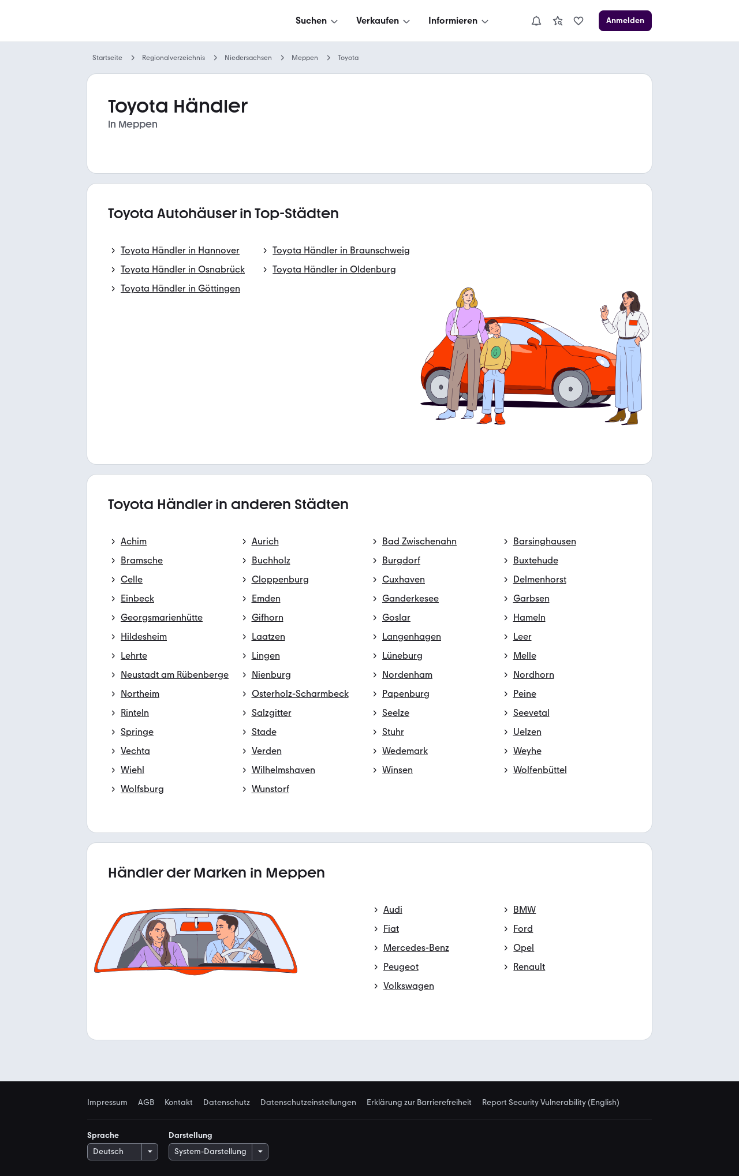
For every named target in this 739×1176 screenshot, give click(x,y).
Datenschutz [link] (226, 1102)
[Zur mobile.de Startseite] (173, 21)
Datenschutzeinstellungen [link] (308, 1102)
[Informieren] (459, 20)
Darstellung (190, 1135)
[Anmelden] (625, 20)
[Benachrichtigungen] (536, 20)
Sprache (103, 1135)
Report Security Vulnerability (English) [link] (550, 1102)
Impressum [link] (107, 1102)
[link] (558, 21)
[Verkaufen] (384, 20)
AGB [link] (146, 1102)
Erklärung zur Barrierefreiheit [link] (419, 1102)
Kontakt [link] (179, 1102)
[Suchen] (318, 20)
